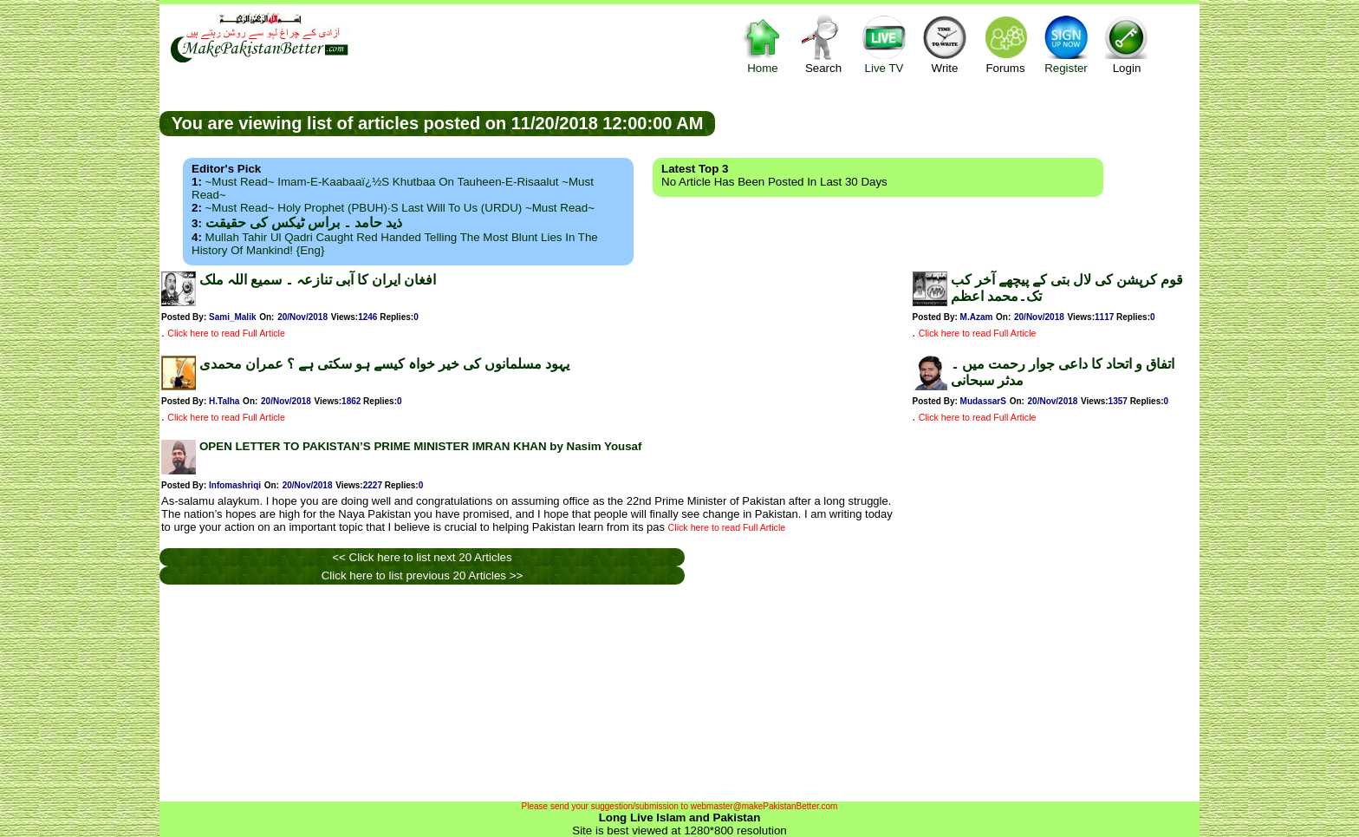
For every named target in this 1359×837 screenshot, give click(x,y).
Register (1066, 44)
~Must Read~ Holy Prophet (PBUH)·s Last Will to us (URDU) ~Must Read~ (400, 207)
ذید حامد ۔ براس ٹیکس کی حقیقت (303, 222)
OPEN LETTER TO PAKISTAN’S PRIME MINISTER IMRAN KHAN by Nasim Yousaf (420, 446)
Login (1126, 44)
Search (823, 44)
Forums (1005, 44)
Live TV (884, 44)
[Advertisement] (958, 122)
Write (944, 44)
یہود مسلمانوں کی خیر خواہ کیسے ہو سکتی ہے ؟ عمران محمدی (384, 363)
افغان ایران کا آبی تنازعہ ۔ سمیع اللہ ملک (317, 279)
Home (762, 44)
